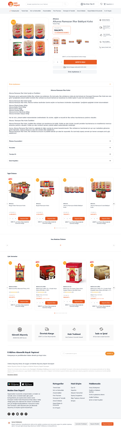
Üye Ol (73, 387)
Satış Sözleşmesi (94, 387)
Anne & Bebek (81, 11)
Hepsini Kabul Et (107, 424)
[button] (11, 39)
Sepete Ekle (80, 62)
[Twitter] (14, 414)
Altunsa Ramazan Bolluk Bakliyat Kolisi (73, 206)
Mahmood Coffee (41, 286)
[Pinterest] (29, 414)
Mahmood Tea (67, 286)
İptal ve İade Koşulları (96, 400)
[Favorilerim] (101, 4)
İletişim (73, 401)
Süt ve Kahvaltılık (35, 11)
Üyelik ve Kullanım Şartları (94, 391)
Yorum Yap (56, 24)
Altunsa (56, 19)
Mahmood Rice (13, 286)
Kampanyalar (14, 11)
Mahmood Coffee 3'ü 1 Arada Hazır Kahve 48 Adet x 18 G (46, 289)
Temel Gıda (24, 11)
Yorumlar (60, 147)
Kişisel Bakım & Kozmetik (95, 11)
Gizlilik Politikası (94, 397)
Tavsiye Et (60, 154)
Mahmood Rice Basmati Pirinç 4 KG (19, 288)
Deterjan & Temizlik (69, 11)
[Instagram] (24, 414)
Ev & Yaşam (108, 11)
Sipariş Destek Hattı (105, 47)
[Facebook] (9, 414)
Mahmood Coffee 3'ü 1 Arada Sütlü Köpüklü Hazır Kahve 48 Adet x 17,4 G (101, 289)
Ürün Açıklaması (75, 72)
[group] (29, 40)
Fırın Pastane (57, 11)
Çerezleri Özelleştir (81, 424)
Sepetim (73, 390)
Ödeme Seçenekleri (60, 141)
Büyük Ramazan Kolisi (42, 205)
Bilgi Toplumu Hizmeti (78, 398)
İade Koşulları (60, 161)
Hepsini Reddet (94, 424)
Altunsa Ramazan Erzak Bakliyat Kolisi (100, 206)
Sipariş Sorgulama (76, 395)
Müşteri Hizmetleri (77, 393)
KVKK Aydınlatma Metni (96, 394)
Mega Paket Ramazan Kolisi (17, 205)
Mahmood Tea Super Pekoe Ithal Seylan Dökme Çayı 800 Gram (73, 289)
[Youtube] (19, 414)
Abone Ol (110, 353)
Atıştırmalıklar (47, 11)
